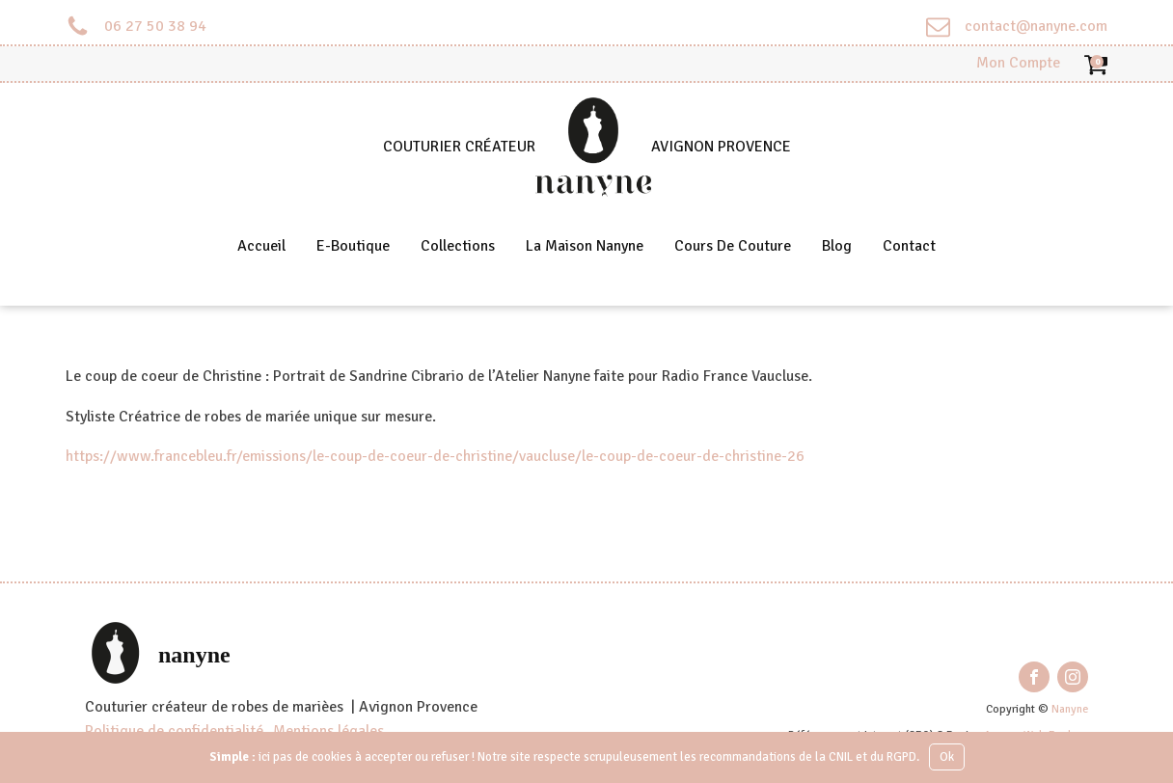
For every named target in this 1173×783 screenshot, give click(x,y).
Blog (837, 246)
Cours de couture (732, 246)
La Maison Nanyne (584, 246)
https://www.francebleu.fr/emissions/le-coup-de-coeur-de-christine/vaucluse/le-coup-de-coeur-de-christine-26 (435, 456)
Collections (458, 246)
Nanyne (1069, 709)
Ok (947, 757)
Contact (909, 246)
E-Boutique (353, 246)
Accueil (261, 246)
